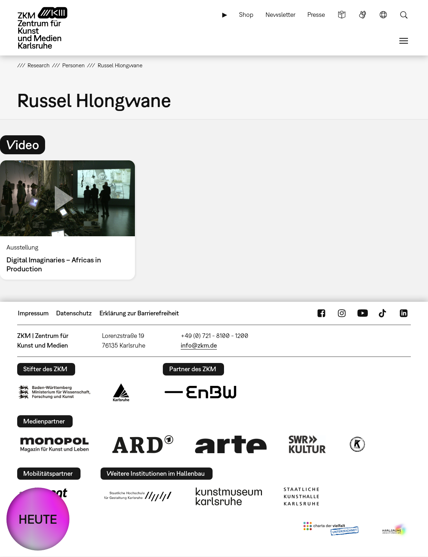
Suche (404, 14)
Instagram (342, 313)
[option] (70, 220)
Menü (404, 41)
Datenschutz (74, 313)
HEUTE (38, 519)
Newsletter (281, 14)
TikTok (383, 313)
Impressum (33, 313)
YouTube (362, 313)
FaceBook (321, 313)
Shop (246, 14)
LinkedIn (404, 313)
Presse (316, 14)
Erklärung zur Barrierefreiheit (139, 313)
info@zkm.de (199, 345)
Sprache (383, 14)
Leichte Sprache (342, 14)
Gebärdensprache (362, 14)
